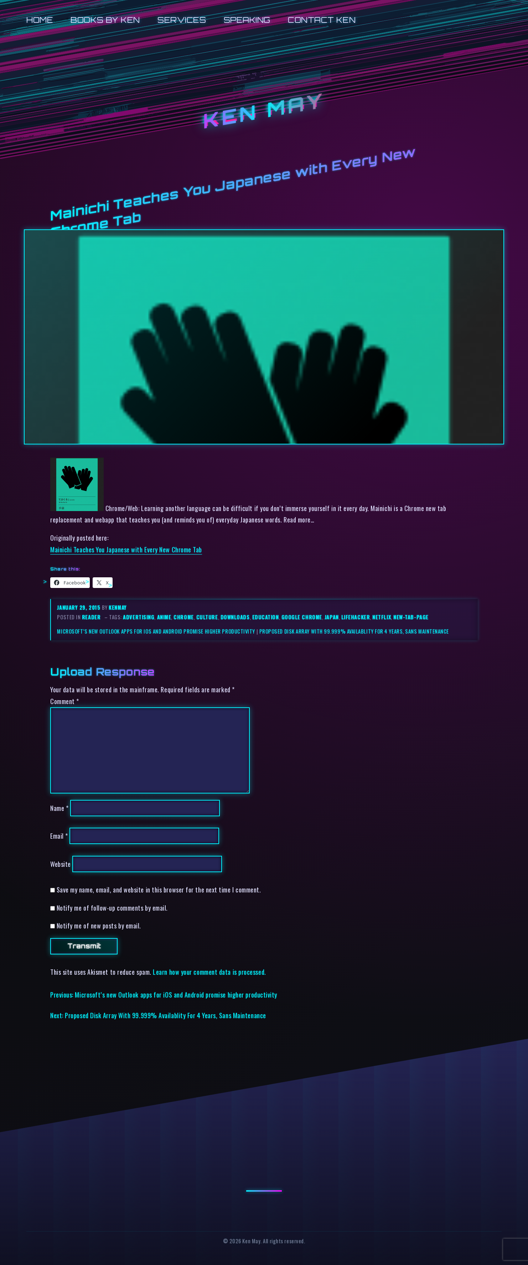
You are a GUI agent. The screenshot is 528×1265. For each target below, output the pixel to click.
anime (164, 617)
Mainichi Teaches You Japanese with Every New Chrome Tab (126, 549)
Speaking (247, 20)
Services (181, 20)
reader (91, 617)
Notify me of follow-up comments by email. (112, 907)
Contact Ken (322, 20)
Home (39, 20)
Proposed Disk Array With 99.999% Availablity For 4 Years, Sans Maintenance (354, 631)
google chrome (301, 617)
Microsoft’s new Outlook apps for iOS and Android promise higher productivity (156, 631)
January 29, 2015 (79, 607)
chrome (183, 617)
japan (332, 617)
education (265, 617)
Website (60, 864)
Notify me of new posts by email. (99, 925)
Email (59, 835)
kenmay (117, 607)
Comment (64, 701)
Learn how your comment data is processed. (209, 972)
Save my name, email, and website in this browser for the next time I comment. (159, 889)
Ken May (264, 110)
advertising (138, 617)
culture (207, 617)
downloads (235, 617)
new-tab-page (411, 617)
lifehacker (355, 617)
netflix (381, 617)
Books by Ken (105, 20)
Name (59, 808)
